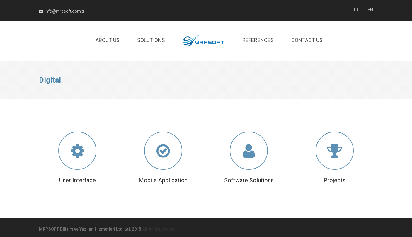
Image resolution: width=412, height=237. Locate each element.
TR (355, 10)
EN (370, 10)
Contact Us (307, 40)
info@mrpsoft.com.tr (61, 11)
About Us (108, 40)
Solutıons (151, 40)
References (258, 40)
